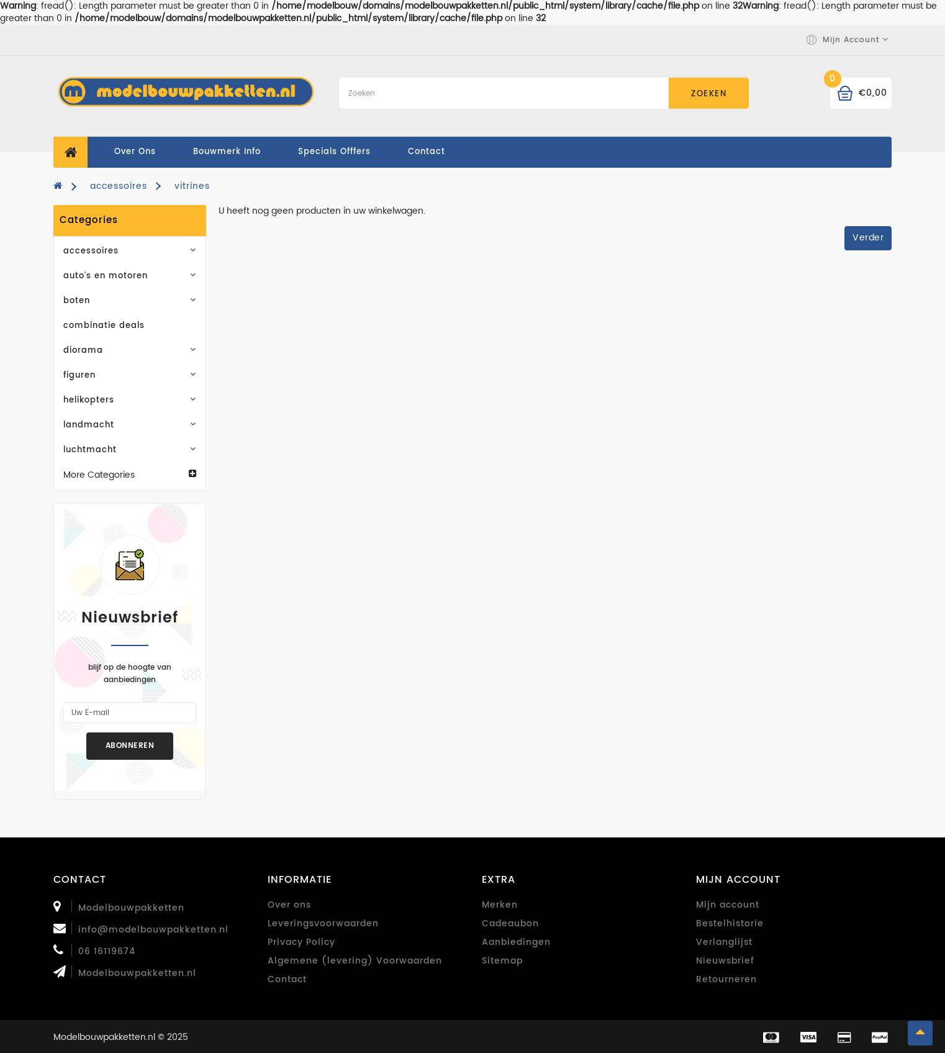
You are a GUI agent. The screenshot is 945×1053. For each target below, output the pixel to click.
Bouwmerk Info (227, 151)
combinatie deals (104, 325)
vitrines (192, 186)
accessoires (118, 186)
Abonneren (130, 746)
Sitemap (502, 961)
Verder (868, 237)
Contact (287, 979)
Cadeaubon (510, 923)
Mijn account (727, 905)
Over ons (135, 151)
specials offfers (334, 151)
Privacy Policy (301, 942)
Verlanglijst (724, 942)
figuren (129, 375)
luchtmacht (129, 450)
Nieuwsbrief (725, 961)
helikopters (129, 400)
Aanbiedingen (516, 942)
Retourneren (726, 979)
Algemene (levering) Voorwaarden (355, 961)
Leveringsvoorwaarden (323, 923)
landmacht (129, 425)
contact (426, 151)
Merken (500, 905)
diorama (129, 350)
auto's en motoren (129, 276)
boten (129, 301)
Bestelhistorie (730, 923)
